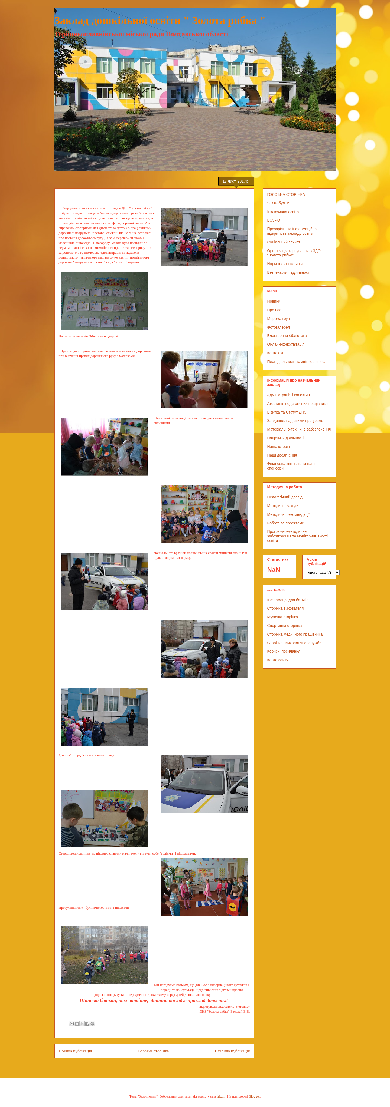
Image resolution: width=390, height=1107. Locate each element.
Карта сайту (277, 660)
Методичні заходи (282, 506)
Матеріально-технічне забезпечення (299, 429)
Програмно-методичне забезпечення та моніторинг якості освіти (297, 536)
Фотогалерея (278, 327)
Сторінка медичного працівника (295, 634)
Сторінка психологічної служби (294, 643)
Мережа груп (278, 318)
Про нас (274, 310)
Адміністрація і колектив (288, 395)
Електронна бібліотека (287, 335)
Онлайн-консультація (285, 344)
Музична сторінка (282, 617)
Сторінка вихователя (285, 608)
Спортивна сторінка (284, 625)
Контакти (275, 353)
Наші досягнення (282, 455)
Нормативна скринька (286, 264)
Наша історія (278, 446)
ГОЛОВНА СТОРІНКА (286, 194)
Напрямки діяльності (285, 438)
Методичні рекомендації (288, 514)
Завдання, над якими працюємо (295, 420)
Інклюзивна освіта (283, 212)
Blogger (254, 1096)
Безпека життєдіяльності (289, 272)
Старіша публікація (232, 1051)
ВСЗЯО (273, 220)
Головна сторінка (153, 1051)
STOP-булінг (278, 203)
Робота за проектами (285, 523)
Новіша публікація (75, 1051)
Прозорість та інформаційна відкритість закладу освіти (292, 231)
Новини (274, 301)
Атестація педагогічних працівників (298, 403)
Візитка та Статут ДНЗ (287, 412)
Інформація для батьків (287, 600)
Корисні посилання (283, 651)
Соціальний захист (283, 242)
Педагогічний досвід (285, 497)
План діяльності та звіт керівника (296, 361)
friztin (221, 1096)
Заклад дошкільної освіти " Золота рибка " (160, 20)
